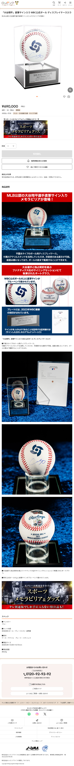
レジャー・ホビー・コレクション (29, 703)
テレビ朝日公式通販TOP (9, 703)
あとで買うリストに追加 (37, 167)
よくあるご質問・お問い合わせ (37, 693)
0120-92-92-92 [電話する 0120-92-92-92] (38, 674)
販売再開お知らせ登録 (37, 161)
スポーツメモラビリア (49, 703)
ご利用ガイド (37, 689)
